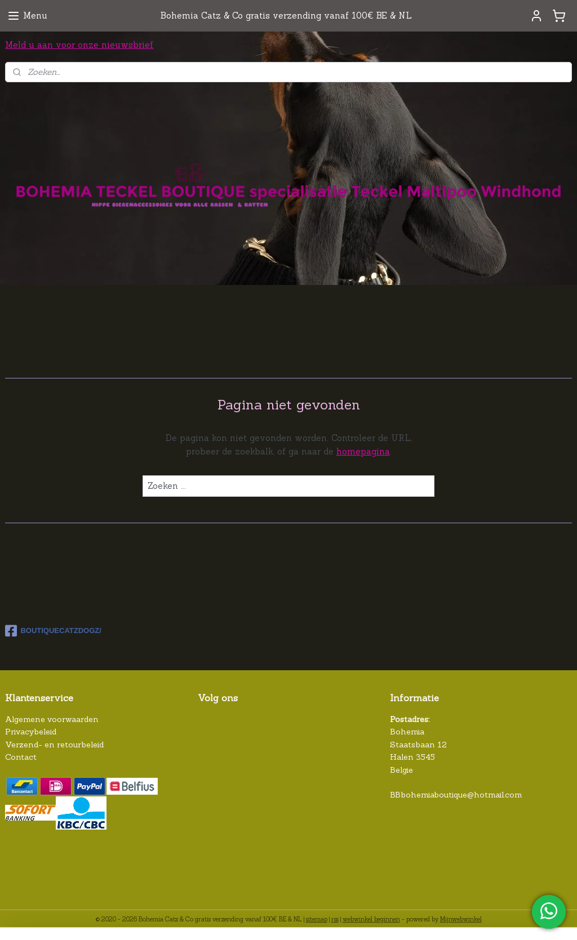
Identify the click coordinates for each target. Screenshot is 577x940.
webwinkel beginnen (371, 919)
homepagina (363, 451)
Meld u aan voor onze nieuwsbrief (79, 44)
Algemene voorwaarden (52, 719)
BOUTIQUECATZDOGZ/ (53, 631)
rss (335, 919)
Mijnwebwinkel (461, 919)
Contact (21, 757)
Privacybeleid (30, 732)
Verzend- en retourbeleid (54, 744)
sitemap (316, 919)
